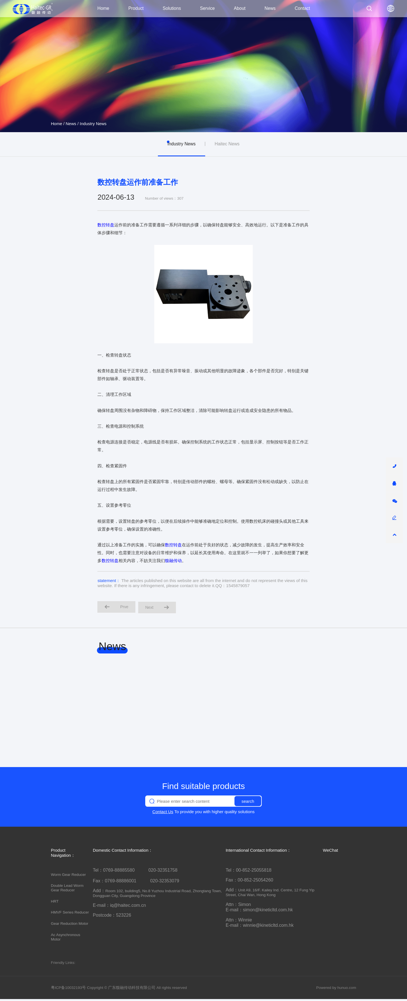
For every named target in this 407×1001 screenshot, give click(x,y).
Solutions (172, 8)
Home (103, 8)
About (239, 8)
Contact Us (162, 813)
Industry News (93, 123)
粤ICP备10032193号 (68, 989)
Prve (118, 607)
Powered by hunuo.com (336, 989)
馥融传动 (173, 560)
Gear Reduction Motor (69, 925)
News (270, 8)
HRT (55, 903)
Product (136, 8)
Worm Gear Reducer (68, 876)
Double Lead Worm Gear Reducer (67, 889)
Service (207, 8)
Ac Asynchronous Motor (65, 938)
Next (163, 608)
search (247, 803)
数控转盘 (105, 224)
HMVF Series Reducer (70, 914)
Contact (302, 8)
